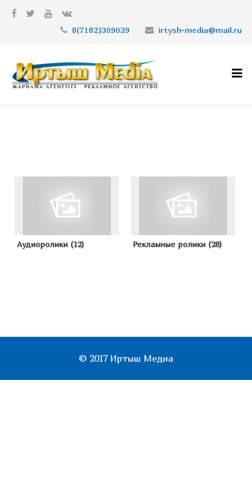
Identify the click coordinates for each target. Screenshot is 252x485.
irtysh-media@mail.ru (200, 30)
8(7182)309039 (101, 30)
